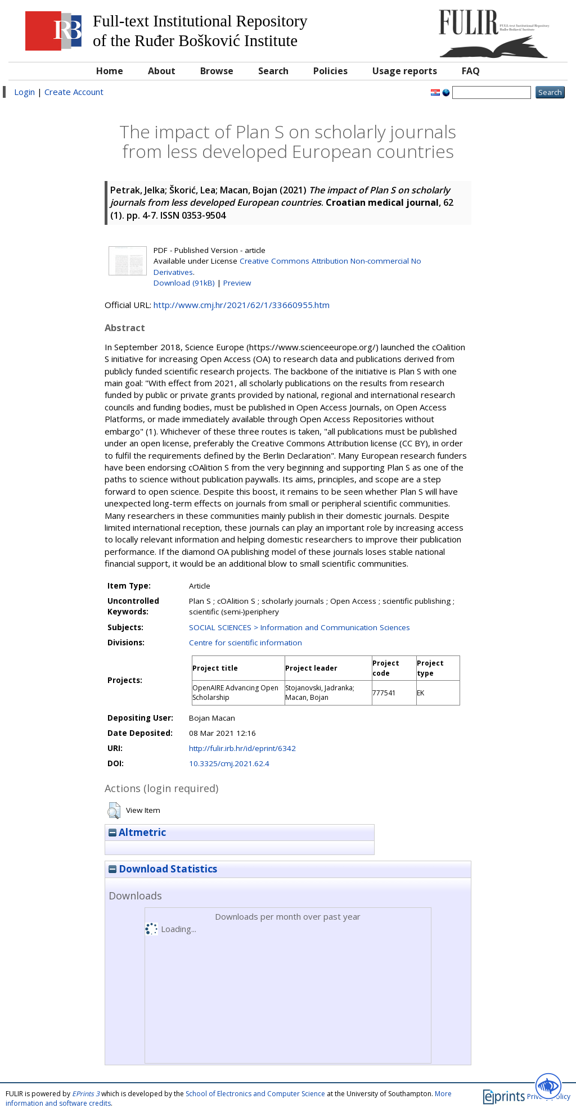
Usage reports (404, 71)
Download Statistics (163, 868)
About (162, 71)
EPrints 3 (86, 1093)
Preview (237, 283)
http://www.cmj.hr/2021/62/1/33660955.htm (242, 304)
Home (109, 71)
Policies (330, 71)
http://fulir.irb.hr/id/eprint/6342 (242, 748)
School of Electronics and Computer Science (255, 1093)
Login (24, 91)
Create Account (74, 91)
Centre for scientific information (245, 642)
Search (273, 71)
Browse (216, 71)
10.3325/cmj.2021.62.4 (229, 763)
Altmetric (137, 832)
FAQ (471, 71)
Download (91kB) (184, 283)
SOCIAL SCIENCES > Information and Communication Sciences (299, 627)
